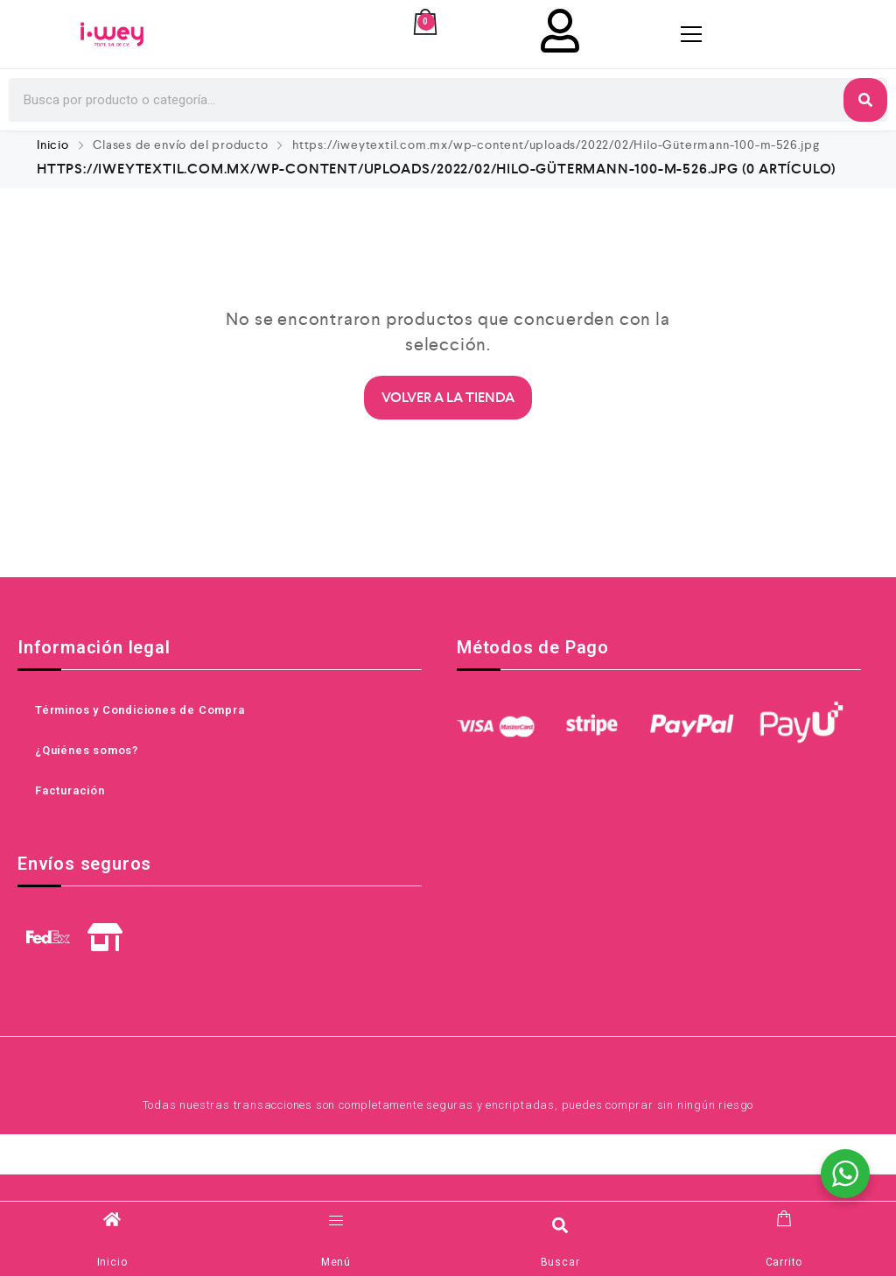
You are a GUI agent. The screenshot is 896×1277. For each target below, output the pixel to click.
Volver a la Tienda (448, 397)
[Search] (865, 100)
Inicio (53, 144)
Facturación (70, 790)
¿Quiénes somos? (86, 750)
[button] (560, 1224)
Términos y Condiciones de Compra (140, 709)
